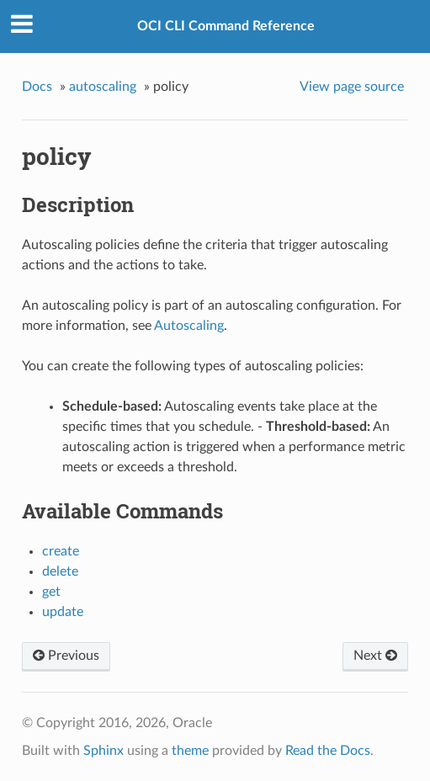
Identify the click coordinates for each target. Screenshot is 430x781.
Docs (37, 86)
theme (190, 750)
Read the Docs (327, 750)
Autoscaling (189, 325)
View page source (352, 86)
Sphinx (103, 750)
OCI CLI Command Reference (226, 26)
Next (375, 655)
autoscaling (102, 86)
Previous (66, 655)
